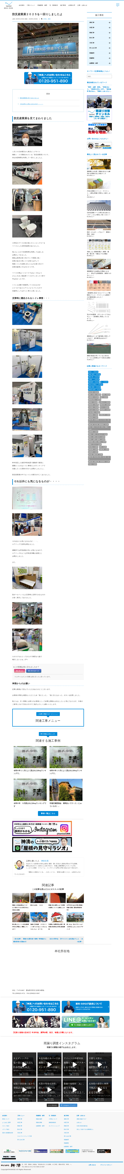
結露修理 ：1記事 (93, 452)
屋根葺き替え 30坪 (97, 89)
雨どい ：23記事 (104, 407)
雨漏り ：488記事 (93, 371)
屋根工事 (91, 22)
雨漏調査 (91, 58)
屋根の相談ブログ (81, 1119)
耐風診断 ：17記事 (105, 409)
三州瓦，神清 (46, 19)
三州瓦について (53, 1119)
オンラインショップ (54, 1126)
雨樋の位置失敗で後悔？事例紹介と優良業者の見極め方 (30, 940)
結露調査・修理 (93, 63)
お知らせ (79, 1122)
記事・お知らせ (82, 5)
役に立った (19, 671)
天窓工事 (91, 43)
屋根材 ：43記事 (93, 402)
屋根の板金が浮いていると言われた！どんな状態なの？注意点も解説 (98, 357)
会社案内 (21, 5)
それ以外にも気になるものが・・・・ (31, 104)
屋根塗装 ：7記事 (93, 417)
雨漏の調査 (39, 1122)
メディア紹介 (5, 1129)
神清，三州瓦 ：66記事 (95, 394)
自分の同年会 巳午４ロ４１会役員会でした (66, 940)
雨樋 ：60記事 (106, 394)
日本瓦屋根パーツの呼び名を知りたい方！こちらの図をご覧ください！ (98, 214)
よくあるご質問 (6, 1122)
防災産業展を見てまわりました (29, 98)
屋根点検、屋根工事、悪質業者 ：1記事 (99, 461)
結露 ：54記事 (104, 397)
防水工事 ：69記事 (93, 392)
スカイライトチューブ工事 (24, 1136)
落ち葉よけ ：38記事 (104, 402)
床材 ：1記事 (102, 446)
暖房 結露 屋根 (94, 87)
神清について (5, 1119)
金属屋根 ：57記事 (93, 397)
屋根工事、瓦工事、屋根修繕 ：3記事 (98, 424)
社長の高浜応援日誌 (82, 1126)
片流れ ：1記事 (93, 464)
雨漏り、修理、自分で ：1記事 (97, 436)
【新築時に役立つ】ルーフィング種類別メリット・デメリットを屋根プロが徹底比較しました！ (98, 295)
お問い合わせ (92, 1165)
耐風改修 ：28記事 (93, 404)
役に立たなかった (33, 671)
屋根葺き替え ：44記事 (95, 399)
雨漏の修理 (39, 1119)
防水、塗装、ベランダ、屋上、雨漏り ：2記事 (99, 428)
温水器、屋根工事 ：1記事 (95, 454)
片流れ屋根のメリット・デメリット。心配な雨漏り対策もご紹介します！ (98, 193)
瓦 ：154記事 (104, 382)
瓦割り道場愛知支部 (7, 1132)
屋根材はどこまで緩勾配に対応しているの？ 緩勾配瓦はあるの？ (98, 337)
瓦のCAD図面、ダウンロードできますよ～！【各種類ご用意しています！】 (99, 316)
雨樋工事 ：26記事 (105, 404)
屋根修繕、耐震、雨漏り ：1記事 (97, 441)
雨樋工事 (91, 32)
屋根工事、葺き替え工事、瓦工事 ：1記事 (99, 458)
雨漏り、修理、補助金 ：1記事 (97, 439)
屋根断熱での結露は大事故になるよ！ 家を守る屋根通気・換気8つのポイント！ (99, 273)
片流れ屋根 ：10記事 (94, 412)
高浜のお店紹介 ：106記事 (96, 384)
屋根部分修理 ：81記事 (95, 389)
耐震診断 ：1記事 (93, 449)
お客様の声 (71, 5)
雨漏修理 (91, 53)
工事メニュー (31, 5)
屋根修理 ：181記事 (94, 382)
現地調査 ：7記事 (93, 414)
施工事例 (63, 5)
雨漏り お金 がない (104, 91)
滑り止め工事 (93, 48)
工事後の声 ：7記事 (104, 414)
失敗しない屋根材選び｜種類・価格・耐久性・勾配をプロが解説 (98, 253)
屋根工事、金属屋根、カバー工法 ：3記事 (99, 421)
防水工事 (91, 37)
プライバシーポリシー (106, 1165)
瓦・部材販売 (54, 5)
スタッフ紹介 (5, 1126)
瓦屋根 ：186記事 (94, 379)
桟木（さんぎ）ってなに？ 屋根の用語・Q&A (98, 233)
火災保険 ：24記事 (93, 407)
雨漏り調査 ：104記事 (94, 387)
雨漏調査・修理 (42, 5)
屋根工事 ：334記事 (94, 376)
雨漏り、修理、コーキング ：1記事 (98, 434)
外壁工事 (91, 27)
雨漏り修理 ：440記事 (94, 374)
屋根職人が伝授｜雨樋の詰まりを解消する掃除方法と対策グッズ (98, 172)
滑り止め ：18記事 (93, 409)
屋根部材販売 (52, 1122)
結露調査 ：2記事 (93, 431)
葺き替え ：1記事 (93, 446)
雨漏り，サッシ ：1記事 (95, 444)
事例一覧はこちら (48, 813)
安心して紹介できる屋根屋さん (85, 1129)
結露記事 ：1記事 (104, 449)
